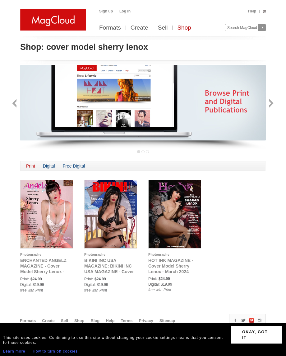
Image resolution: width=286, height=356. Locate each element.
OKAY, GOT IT (255, 335)
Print (30, 166)
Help (252, 11)
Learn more (14, 351)
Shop (184, 28)
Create (139, 28)
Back (15, 104)
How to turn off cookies (55, 351)
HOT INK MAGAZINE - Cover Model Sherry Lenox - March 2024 (170, 266)
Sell (163, 28)
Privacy (146, 320)
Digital (49, 166)
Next (271, 104)
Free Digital (74, 166)
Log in (125, 11)
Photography (30, 254)
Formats (110, 28)
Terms (126, 320)
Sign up (106, 11)
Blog (94, 320)
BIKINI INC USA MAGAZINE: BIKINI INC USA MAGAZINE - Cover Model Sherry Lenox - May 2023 (109, 271)
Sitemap (167, 320)
